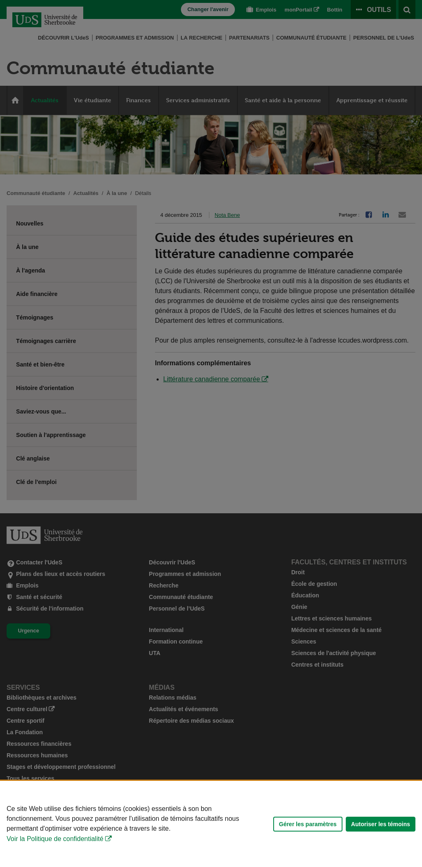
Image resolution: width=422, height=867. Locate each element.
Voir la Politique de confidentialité (55, 838)
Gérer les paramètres (308, 824)
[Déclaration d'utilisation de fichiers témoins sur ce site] (211, 824)
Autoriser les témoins (380, 824)
